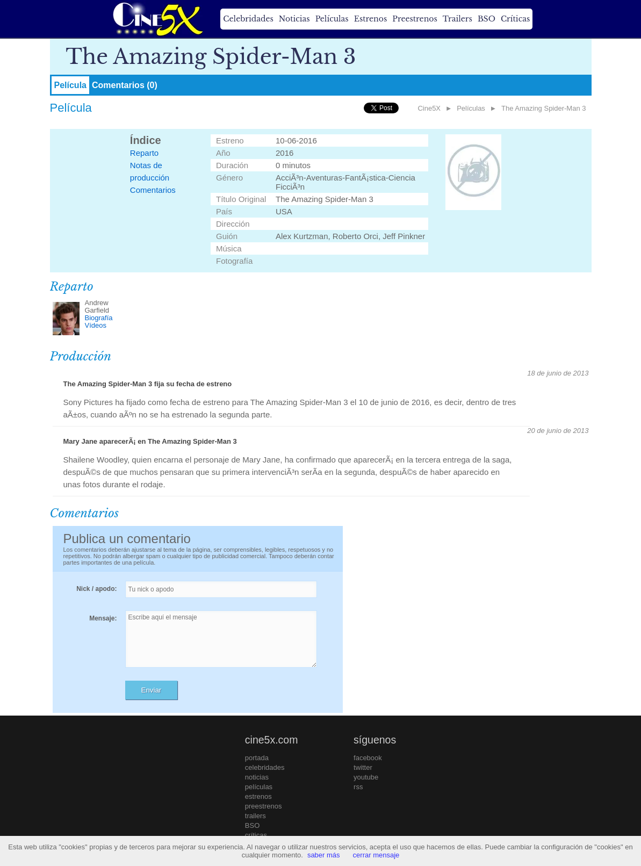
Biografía (99, 318)
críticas (256, 835)
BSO (486, 19)
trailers (255, 816)
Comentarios (153, 189)
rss (358, 787)
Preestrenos (414, 19)
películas (258, 787)
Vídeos (95, 325)
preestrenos (263, 806)
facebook (368, 758)
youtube (366, 777)
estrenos (258, 796)
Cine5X (429, 108)
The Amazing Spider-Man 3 (543, 108)
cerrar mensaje (376, 855)
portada (257, 758)
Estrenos (370, 19)
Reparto (144, 152)
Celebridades (248, 19)
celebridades (265, 767)
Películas (332, 19)
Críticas (515, 19)
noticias (257, 777)
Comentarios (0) (124, 85)
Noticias (294, 19)
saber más (323, 855)
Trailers (457, 19)
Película (70, 85)
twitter (363, 767)
